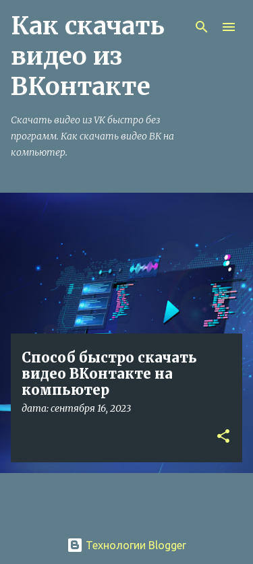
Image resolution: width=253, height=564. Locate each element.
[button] (223, 437)
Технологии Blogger (126, 545)
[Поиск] (202, 27)
